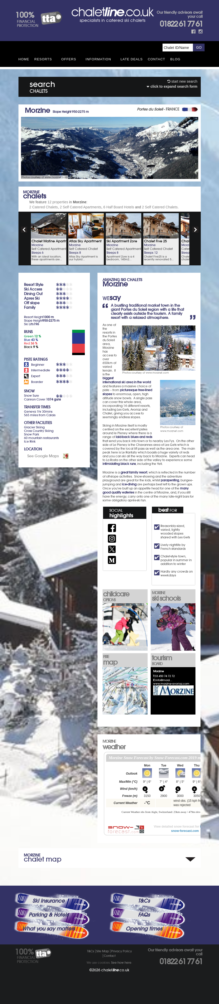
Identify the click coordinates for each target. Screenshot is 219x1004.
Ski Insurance (48, 901)
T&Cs (144, 901)
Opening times (144, 928)
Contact (156, 59)
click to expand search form (172, 86)
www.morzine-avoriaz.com (171, 683)
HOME (23, 59)
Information (98, 59)
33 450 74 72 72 (165, 676)
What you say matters (48, 928)
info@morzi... (163, 680)
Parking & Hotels (48, 914)
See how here (121, 962)
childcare (124, 596)
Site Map (102, 951)
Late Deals (132, 59)
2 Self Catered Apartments (80, 207)
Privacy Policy (121, 951)
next (195, 230)
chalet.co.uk (115, 970)
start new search (182, 81)
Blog (175, 59)
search (42, 86)
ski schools (173, 597)
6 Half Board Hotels (118, 207)
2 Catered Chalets (43, 207)
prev (24, 230)
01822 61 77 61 (181, 24)
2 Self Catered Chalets (160, 207)
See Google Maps (43, 456)
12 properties (58, 202)
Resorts (43, 59)
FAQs (144, 914)
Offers (68, 59)
